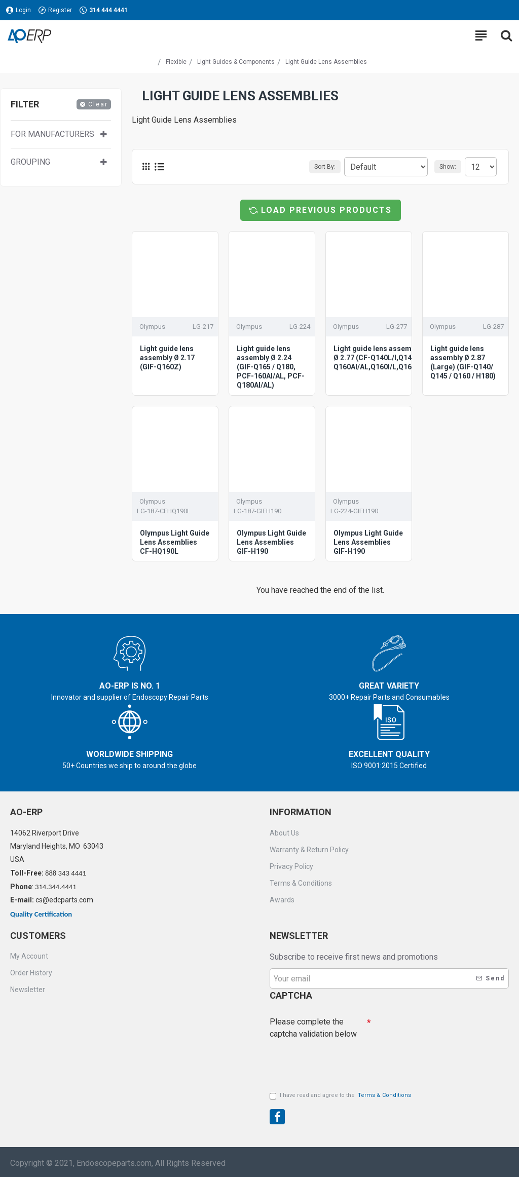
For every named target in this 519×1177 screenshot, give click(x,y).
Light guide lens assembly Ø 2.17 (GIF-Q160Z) (167, 358)
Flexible (176, 61)
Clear (98, 104)
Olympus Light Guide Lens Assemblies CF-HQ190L (174, 542)
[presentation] (341, 1061)
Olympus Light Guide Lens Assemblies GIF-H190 (271, 542)
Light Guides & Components (236, 61)
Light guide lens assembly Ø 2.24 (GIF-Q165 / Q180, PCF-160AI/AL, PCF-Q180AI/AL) (271, 367)
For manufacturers (52, 134)
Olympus (152, 326)
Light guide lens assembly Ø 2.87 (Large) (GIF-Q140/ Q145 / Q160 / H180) (463, 363)
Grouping (30, 162)
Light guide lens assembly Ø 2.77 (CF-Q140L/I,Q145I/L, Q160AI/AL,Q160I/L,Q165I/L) (380, 358)
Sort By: (325, 166)
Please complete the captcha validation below (313, 1028)
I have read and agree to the (341, 1095)
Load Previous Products (326, 210)
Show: (447, 166)
